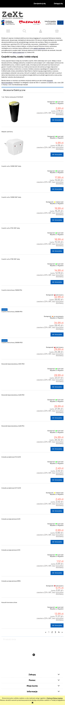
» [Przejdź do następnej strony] (62, 632)
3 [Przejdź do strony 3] (55, 632)
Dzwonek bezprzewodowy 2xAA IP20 (12, 395)
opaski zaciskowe (39, 48)
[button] (8, 31)
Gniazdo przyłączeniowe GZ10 (10, 550)
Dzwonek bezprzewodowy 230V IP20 (12, 364)
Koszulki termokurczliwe (9, 602)
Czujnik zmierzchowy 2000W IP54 (11, 311)
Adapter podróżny (7, 131)
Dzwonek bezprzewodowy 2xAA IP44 (12, 426)
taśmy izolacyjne (18, 52)
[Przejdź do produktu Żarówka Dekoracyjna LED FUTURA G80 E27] (32, 666)
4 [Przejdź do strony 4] (59, 632)
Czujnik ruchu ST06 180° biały (10, 259)
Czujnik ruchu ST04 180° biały (10, 228)
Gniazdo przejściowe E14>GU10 (11, 457)
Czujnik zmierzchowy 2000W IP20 (11, 342)
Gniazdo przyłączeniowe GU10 (10, 519)
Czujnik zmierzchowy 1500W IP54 (11, 290)
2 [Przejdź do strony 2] (52, 632)
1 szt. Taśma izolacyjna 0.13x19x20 (12, 97)
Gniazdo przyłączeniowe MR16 (11, 581)
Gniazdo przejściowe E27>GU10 (11, 488)
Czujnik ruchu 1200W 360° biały (11, 166)
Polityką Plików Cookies (55, 698)
